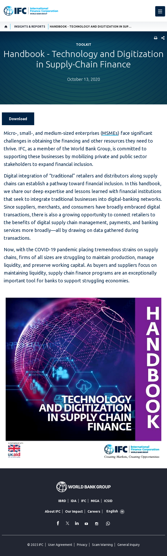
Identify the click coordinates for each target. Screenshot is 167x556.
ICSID (108, 501)
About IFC (52, 511)
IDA (73, 501)
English (112, 511)
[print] (154, 38)
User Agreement (60, 545)
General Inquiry (128, 545)
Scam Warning (102, 545)
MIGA (95, 501)
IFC (83, 501)
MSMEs (110, 133)
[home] (6, 26)
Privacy (82, 545)
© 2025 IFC (35, 545)
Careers (94, 511)
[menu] (160, 11)
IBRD (62, 501)
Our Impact (74, 511)
